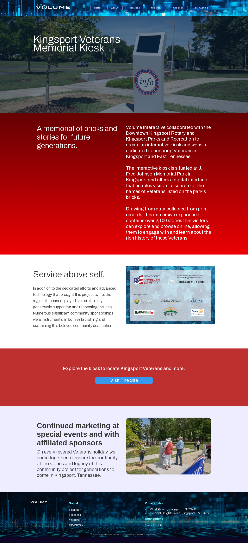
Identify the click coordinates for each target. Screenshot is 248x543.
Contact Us (201, 8)
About (115, 8)
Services (135, 8)
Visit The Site (124, 380)
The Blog (178, 8)
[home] (52, 8)
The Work (156, 8)
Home (97, 8)
